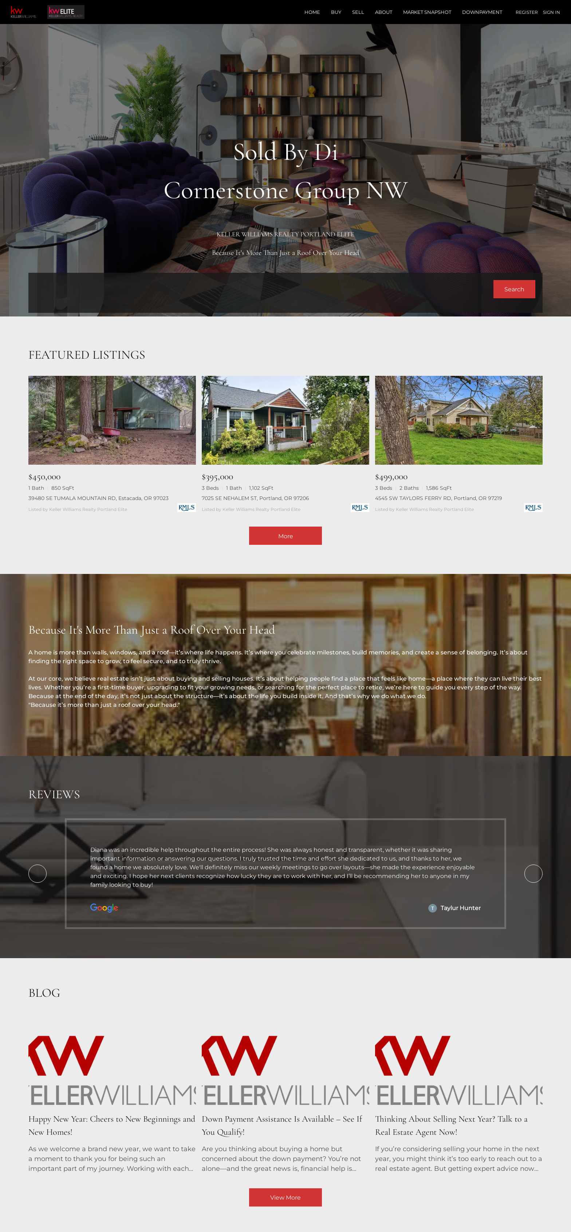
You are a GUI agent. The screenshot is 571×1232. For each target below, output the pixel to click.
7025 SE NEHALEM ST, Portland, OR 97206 (255, 498)
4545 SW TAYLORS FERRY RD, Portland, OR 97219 (438, 498)
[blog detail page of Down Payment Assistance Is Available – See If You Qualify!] (285, 1095)
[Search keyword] (264, 289)
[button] (514, 289)
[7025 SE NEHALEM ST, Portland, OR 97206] (285, 420)
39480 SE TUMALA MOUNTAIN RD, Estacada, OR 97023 (98, 498)
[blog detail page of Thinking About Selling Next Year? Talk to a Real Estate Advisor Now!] (459, 1095)
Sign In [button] (551, 12)
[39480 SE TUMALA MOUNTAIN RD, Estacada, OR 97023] (112, 420)
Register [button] (527, 12)
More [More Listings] (285, 536)
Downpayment (482, 12)
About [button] (383, 12)
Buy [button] (336, 12)
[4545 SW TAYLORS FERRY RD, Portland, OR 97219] (459, 420)
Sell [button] (358, 12)
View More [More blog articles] (285, 1197)
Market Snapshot (427, 12)
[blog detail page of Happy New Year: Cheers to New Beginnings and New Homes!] (112, 1095)
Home (312, 12)
